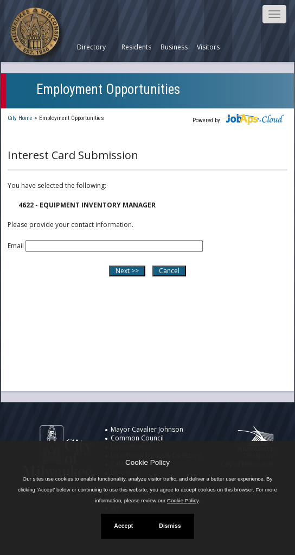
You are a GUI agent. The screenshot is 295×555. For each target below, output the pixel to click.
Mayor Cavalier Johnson (147, 429)
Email (16, 245)
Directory (91, 47)
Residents (136, 47)
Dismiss (170, 525)
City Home (20, 118)
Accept (123, 525)
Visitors (208, 47)
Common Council (137, 438)
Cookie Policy (147, 462)
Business (174, 47)
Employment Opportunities (108, 89)
